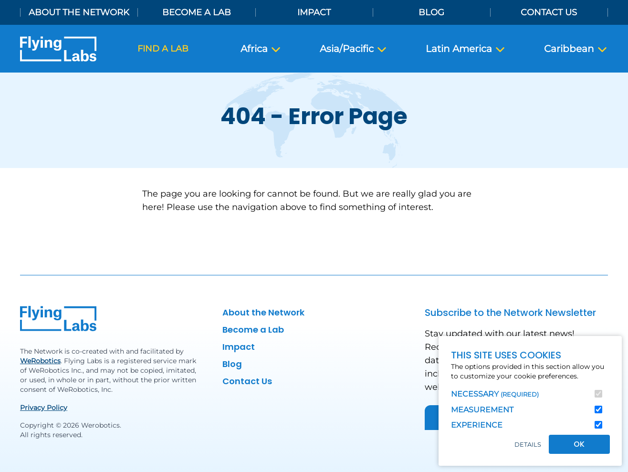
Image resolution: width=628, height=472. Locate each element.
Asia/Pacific (353, 49)
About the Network (79, 12)
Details (527, 444)
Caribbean (576, 49)
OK (579, 444)
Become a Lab (196, 12)
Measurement (482, 409)
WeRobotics (40, 361)
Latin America (466, 49)
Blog (431, 12)
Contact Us (549, 12)
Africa (261, 49)
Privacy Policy (43, 407)
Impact (314, 12)
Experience (476, 425)
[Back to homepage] (58, 49)
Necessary (495, 394)
